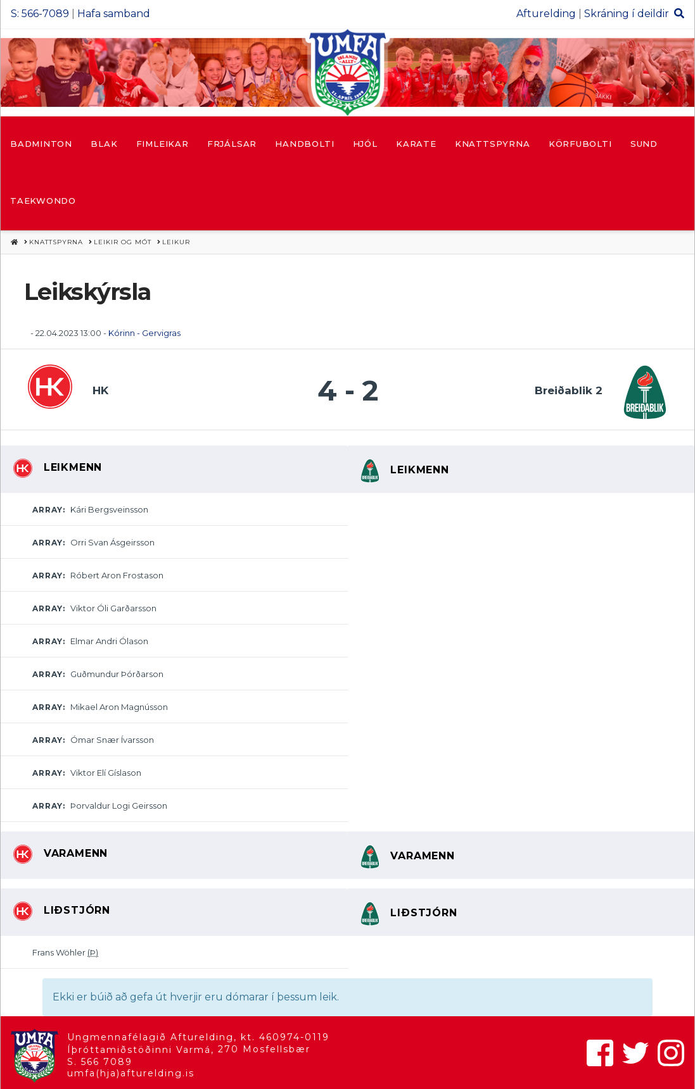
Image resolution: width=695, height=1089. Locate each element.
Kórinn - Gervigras (144, 333)
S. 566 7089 (99, 1061)
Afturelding (546, 14)
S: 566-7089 (40, 14)
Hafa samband (113, 14)
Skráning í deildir (626, 14)
